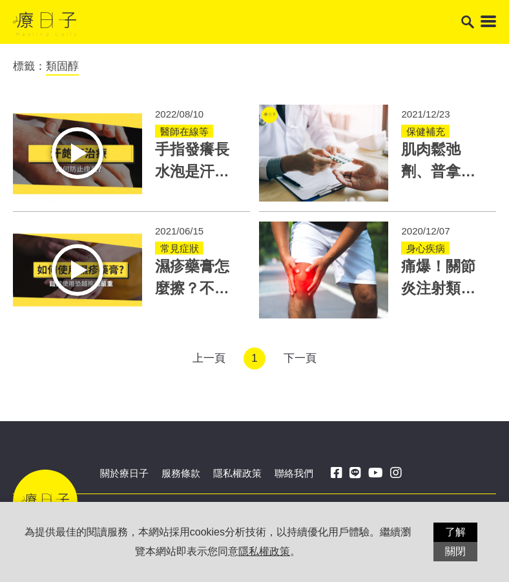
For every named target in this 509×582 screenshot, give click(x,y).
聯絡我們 (294, 473)
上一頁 (208, 358)
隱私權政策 (237, 473)
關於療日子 (124, 473)
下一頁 (300, 358)
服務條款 (180, 473)
